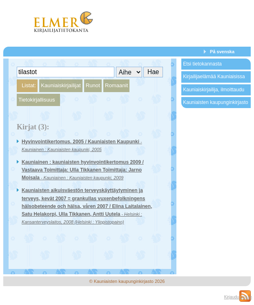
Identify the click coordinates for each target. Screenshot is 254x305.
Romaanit (116, 85)
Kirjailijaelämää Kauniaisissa (214, 76)
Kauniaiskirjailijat (60, 85)
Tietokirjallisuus (36, 100)
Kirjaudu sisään (238, 297)
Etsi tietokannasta (202, 64)
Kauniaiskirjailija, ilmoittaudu (213, 90)
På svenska (222, 51)
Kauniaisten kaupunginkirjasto (215, 102)
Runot (93, 85)
